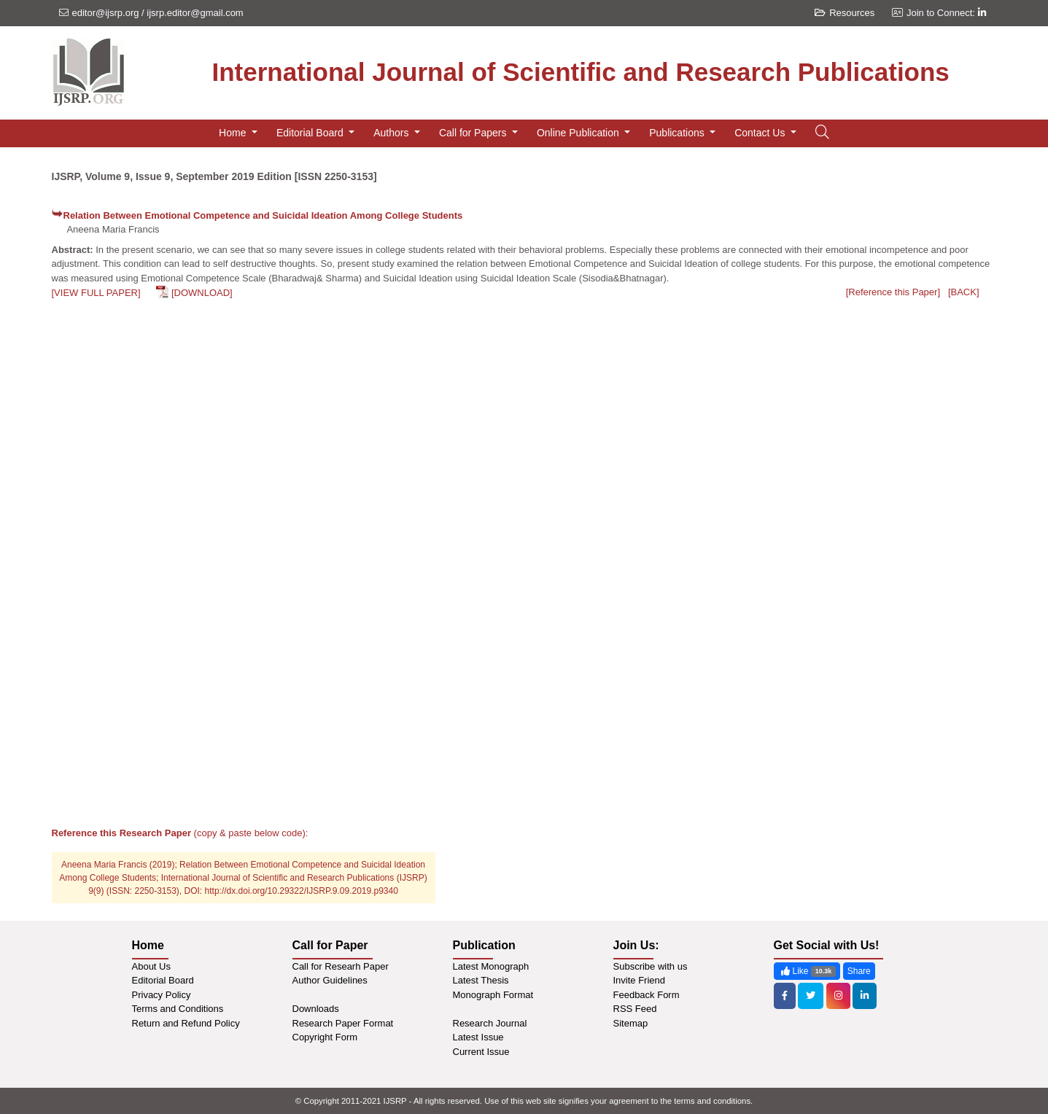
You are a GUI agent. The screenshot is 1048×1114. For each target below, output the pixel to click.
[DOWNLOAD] (202, 292)
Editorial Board (163, 980)
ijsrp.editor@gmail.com (195, 12)
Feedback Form (646, 994)
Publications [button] (678, 133)
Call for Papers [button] (474, 133)
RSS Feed (635, 1008)
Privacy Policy (161, 994)
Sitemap (630, 1023)
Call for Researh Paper (340, 966)
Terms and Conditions (178, 1008)
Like (807, 971)
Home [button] (234, 133)
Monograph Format (493, 994)
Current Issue (481, 1051)
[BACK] (963, 292)
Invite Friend (639, 980)
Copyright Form (325, 1037)
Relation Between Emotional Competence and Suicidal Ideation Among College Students (263, 215)
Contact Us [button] (761, 133)
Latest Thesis (481, 980)
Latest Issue (478, 1037)
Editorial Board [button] (311, 133)
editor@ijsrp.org (105, 12)
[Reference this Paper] (893, 292)
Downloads (315, 1008)
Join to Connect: (946, 12)
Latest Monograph (491, 966)
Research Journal (490, 1023)
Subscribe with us (650, 966)
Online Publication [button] (579, 133)
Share (859, 971)
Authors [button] (392, 133)
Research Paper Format (343, 1023)
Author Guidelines (330, 980)
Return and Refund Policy (186, 1023)
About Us (151, 966)
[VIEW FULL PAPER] (96, 292)
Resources (844, 12)
